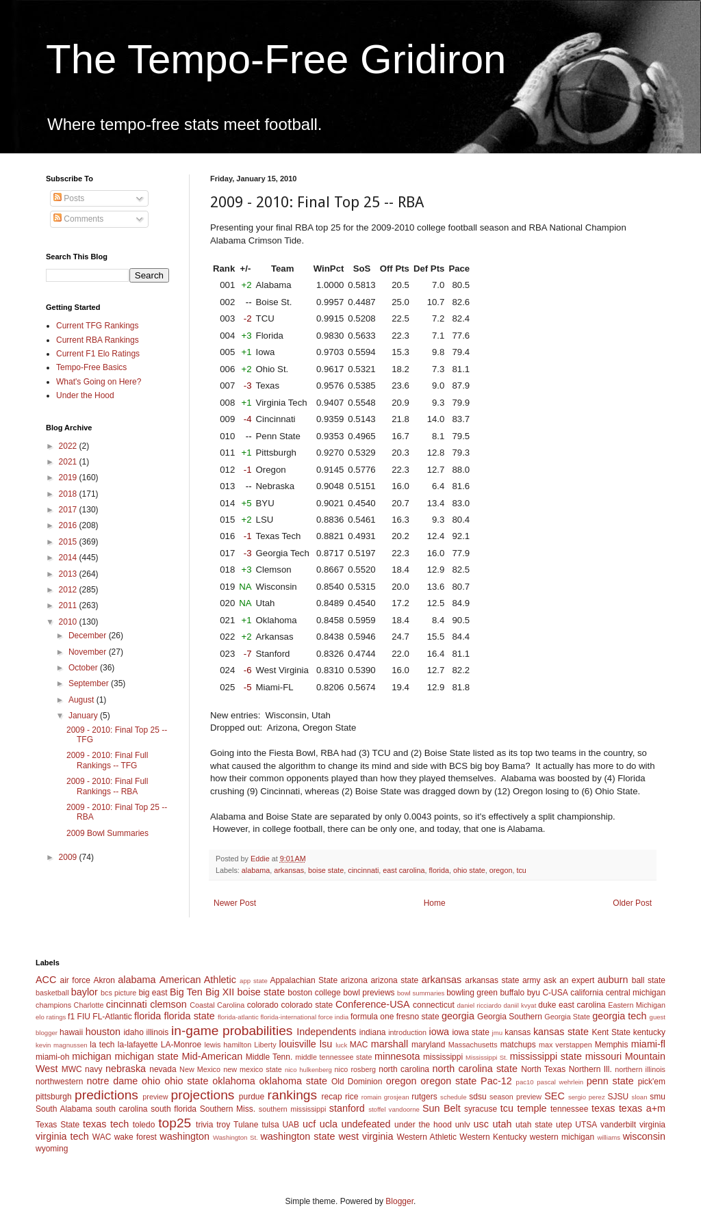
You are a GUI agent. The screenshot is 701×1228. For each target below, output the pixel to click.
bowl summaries (420, 993)
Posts (68, 198)
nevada (162, 1069)
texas (603, 1108)
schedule (453, 1097)
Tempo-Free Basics (91, 367)
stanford (347, 1108)
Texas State (57, 1124)
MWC (72, 1069)
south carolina (121, 1109)
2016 (69, 525)
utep (564, 1124)
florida (439, 870)
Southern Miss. (227, 1109)
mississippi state (546, 1056)
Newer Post (235, 903)
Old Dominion (357, 1081)
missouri (603, 1056)
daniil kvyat (519, 1005)
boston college (314, 992)
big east (152, 992)
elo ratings (51, 1017)
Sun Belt (441, 1108)
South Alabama (64, 1109)
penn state (610, 1080)
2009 (69, 857)
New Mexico (199, 1069)
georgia (458, 1015)
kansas (518, 1032)
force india (333, 1017)
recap (332, 1096)
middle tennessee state (333, 1057)
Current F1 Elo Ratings (98, 353)
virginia (652, 1124)
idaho (133, 1032)
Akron (103, 980)
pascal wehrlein (560, 1082)
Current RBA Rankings (97, 340)
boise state (326, 870)
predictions (106, 1095)
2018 (69, 494)
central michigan (635, 992)
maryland (428, 1044)
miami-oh (52, 1057)
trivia (204, 1124)
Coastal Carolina (217, 1005)
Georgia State (567, 1017)
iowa (439, 1031)
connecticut (434, 1005)
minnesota (397, 1056)
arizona (354, 980)
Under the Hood (85, 395)
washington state (297, 1136)
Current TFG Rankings (97, 325)
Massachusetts (473, 1045)
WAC (102, 1137)
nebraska (125, 1068)
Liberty (265, 1045)
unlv (462, 1124)
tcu (521, 870)
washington (184, 1136)
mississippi (443, 1057)
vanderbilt (618, 1124)
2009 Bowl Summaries (107, 833)
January (84, 715)
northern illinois (640, 1069)
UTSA (586, 1124)
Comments (78, 219)
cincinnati (363, 870)
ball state (648, 980)
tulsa (270, 1124)
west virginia (365, 1136)
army (531, 980)
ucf (309, 1124)
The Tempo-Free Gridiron (276, 59)
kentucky (649, 1032)
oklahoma (233, 1080)
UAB (290, 1124)
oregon (501, 870)
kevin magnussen (62, 1045)
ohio (151, 1080)
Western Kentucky (492, 1137)
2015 (69, 542)
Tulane (245, 1124)
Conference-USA (372, 1004)
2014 (69, 557)
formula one (372, 1016)
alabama (256, 870)
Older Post (632, 903)
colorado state (307, 1005)
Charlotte (89, 1005)
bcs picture (118, 993)
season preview (515, 1097)
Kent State (610, 1032)
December (88, 635)
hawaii (71, 1032)
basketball (52, 993)
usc (481, 1124)
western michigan (562, 1137)
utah (501, 1124)
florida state (189, 1015)
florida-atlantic (238, 1017)
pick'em (651, 1081)
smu (657, 1096)
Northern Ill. (590, 1069)
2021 (69, 462)
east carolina (403, 870)
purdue (251, 1096)
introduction (407, 1032)
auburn (613, 979)
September (89, 683)
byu (533, 992)
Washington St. (235, 1137)
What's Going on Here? (98, 382)
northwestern (59, 1081)
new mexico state (252, 1069)
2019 (69, 477)
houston (103, 1031)
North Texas (543, 1069)
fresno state (417, 1016)
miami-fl (648, 1043)
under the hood (423, 1124)
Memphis (611, 1044)
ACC (46, 979)
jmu (497, 1032)
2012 (69, 590)
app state (254, 980)
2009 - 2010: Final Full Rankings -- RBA (107, 786)
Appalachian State (304, 980)
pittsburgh (54, 1096)
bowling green (472, 992)
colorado (263, 1005)
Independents (326, 1031)
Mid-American (211, 1056)
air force (75, 980)
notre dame (112, 1080)
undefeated (366, 1124)
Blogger (399, 1201)
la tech (102, 1044)
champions (53, 1005)
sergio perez (586, 1097)
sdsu (477, 1096)
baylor (84, 992)
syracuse (480, 1109)
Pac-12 (496, 1080)
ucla (328, 1124)
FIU (83, 1016)
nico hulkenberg (308, 1069)
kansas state (561, 1031)
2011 (69, 605)
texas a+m (642, 1108)
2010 (69, 622)
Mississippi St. (486, 1057)
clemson (168, 1004)
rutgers (424, 1096)
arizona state (394, 980)
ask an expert (569, 980)
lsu (326, 1043)
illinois (157, 1032)
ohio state (469, 870)
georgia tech (619, 1015)
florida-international (288, 1017)
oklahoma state (293, 1080)
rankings (293, 1095)
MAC (359, 1044)
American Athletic (198, 979)
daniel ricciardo (479, 1005)
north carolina (404, 1069)
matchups (518, 1044)
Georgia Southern (509, 1016)
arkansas (289, 870)
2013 (69, 574)
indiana (372, 1032)
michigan (92, 1056)
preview (155, 1097)
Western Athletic (427, 1137)
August (82, 700)
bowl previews (368, 992)
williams (608, 1137)
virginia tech (62, 1136)
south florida (173, 1109)
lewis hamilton (227, 1045)
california (586, 992)
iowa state (470, 1032)
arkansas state (492, 980)
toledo (144, 1124)
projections (203, 1095)
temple (531, 1108)
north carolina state (475, 1068)
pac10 (525, 1082)
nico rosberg (356, 1069)
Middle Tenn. (269, 1057)
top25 (174, 1123)
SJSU (618, 1096)
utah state (533, 1124)
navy (93, 1069)
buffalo (512, 992)
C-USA (555, 992)
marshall (389, 1043)
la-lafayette (138, 1044)
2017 (69, 509)
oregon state (448, 1080)
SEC (554, 1095)
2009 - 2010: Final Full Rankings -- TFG (107, 760)
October (84, 667)
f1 (71, 1016)
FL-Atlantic (111, 1016)
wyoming (52, 1148)
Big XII (219, 992)
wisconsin (644, 1136)
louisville (297, 1043)
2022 (69, 446)
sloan (640, 1097)
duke (547, 1005)
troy (223, 1124)
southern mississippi (293, 1109)
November (88, 652)
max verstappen (565, 1045)
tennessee (569, 1109)
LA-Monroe (181, 1044)
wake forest (135, 1137)
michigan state (146, 1056)
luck (341, 1045)
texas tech (106, 1124)
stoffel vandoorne (394, 1109)
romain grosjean (385, 1097)
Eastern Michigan (636, 1005)
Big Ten (186, 992)
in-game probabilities (231, 1030)
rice (351, 1096)
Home (435, 903)
